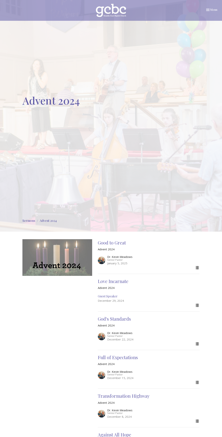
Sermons (28, 221)
